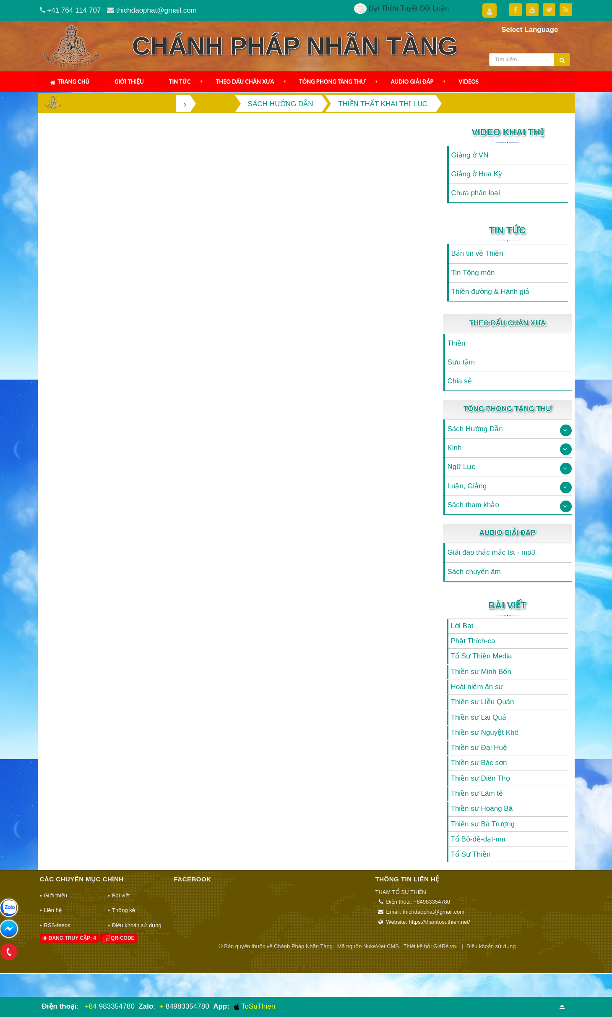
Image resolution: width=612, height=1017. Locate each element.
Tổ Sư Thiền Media (481, 656)
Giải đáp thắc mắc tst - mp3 (492, 552)
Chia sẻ (460, 381)
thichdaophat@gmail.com (156, 10)
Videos (468, 81)
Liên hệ (53, 910)
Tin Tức (180, 81)
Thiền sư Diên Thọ (480, 778)
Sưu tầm (461, 362)
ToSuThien (255, 1006)
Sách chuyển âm (474, 572)
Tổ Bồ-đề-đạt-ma (478, 839)
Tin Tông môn (473, 273)
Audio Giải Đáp (412, 81)
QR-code (119, 938)
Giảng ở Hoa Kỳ (476, 174)
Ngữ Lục (461, 467)
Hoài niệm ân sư (477, 687)
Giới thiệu (129, 81)
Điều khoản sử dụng (136, 925)
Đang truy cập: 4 (69, 938)
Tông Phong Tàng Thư (332, 81)
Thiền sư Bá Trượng (483, 824)
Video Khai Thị (507, 132)
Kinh (455, 448)
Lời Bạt (462, 626)
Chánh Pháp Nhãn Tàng (303, 946)
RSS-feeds (57, 925)
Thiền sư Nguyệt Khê (484, 733)
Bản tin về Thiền (477, 253)
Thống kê (123, 910)
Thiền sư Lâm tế (477, 793)
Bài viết (507, 605)
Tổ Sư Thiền (471, 854)
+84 (91, 1006)
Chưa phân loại (475, 193)
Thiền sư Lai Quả (478, 717)
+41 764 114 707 (74, 10)
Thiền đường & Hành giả (490, 292)
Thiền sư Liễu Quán (482, 702)
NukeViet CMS (381, 946)
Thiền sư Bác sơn (479, 763)
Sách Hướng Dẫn (475, 429)
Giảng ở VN (470, 155)
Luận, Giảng (467, 486)
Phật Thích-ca (473, 641)
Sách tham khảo (473, 505)
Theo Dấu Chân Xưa (245, 81)
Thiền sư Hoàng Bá (482, 809)
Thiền (457, 343)
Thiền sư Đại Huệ (479, 748)
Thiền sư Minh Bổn (481, 672)
